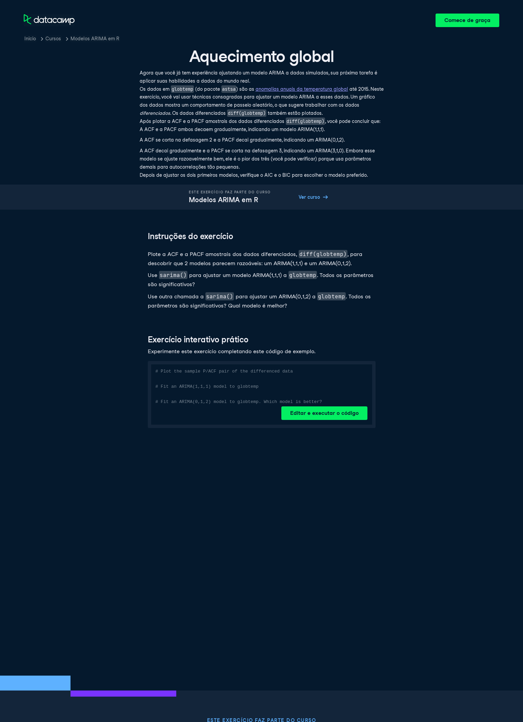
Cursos (53, 38)
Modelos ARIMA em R (95, 38)
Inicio (30, 38)
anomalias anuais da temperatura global (302, 89)
